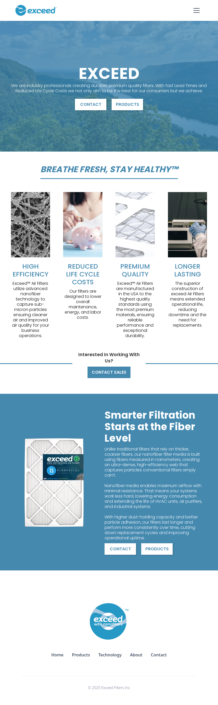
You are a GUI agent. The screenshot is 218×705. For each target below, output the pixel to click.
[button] (196, 10)
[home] (36, 10)
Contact (90, 104)
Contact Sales (109, 372)
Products (127, 104)
